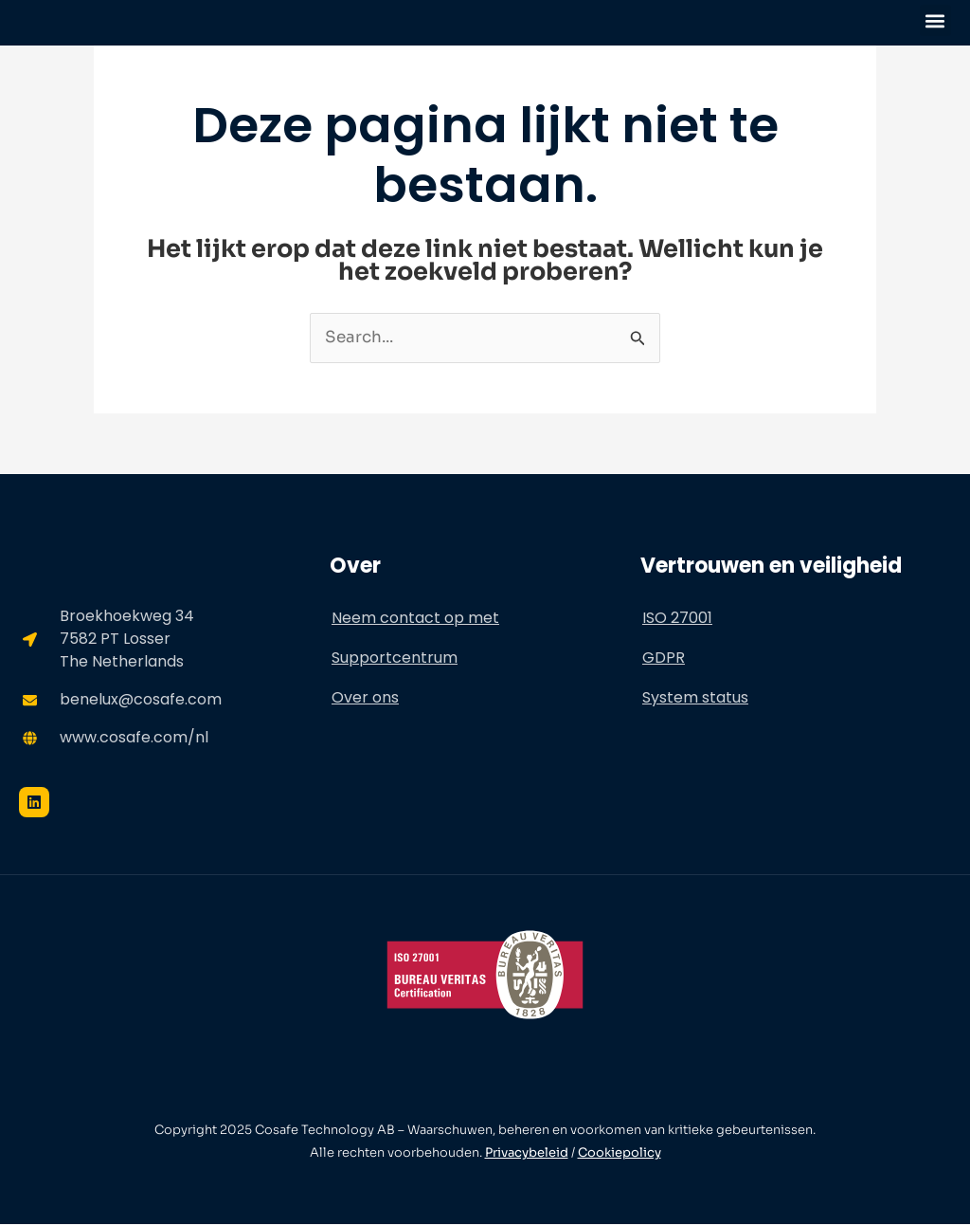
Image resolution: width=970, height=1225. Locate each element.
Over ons (365, 697)
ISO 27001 (677, 618)
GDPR (663, 657)
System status (695, 697)
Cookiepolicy (619, 1153)
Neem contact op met (415, 618)
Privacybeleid (526, 1153)
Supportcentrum (395, 657)
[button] (935, 20)
